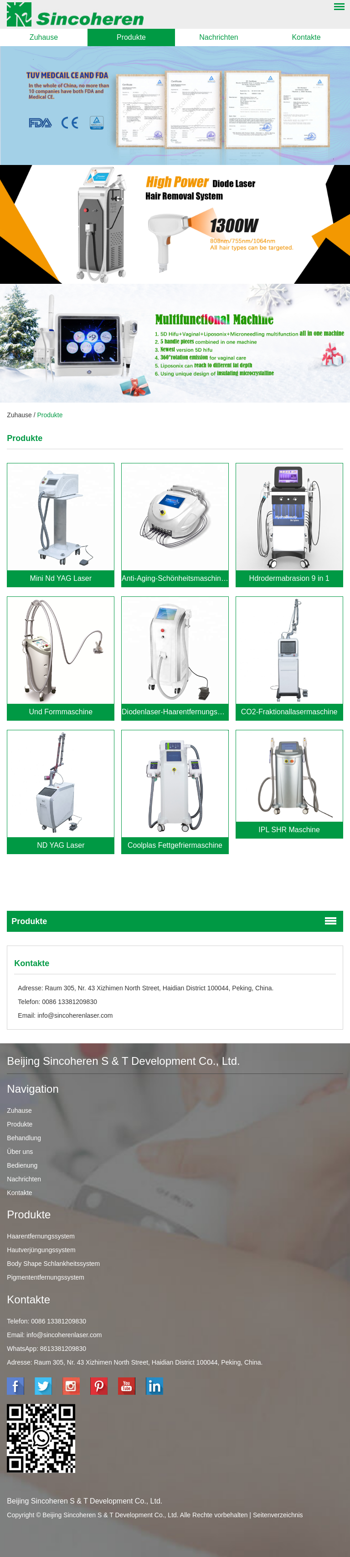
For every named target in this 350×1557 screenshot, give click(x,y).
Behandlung (24, 1138)
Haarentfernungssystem (41, 1236)
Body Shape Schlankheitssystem (53, 1263)
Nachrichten (218, 37)
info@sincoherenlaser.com (75, 1015)
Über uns (20, 1151)
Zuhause (44, 37)
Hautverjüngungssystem (41, 1250)
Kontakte (306, 37)
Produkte (131, 37)
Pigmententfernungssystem (45, 1277)
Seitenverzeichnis (278, 1515)
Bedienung (22, 1165)
